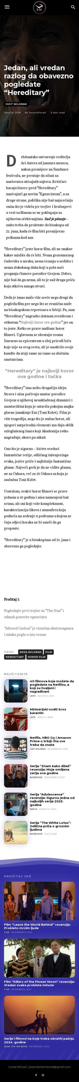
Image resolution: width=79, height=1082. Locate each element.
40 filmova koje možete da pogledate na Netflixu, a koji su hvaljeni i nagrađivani (52, 686)
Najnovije (36, 777)
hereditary (15, 657)
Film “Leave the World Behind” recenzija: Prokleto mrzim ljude (37, 926)
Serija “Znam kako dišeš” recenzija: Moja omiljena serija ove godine (50, 769)
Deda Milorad (37, 112)
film (48, 652)
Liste (33, 696)
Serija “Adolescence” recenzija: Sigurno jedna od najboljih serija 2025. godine (52, 799)
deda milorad (30, 652)
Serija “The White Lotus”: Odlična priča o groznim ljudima (50, 826)
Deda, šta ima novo (15, 1046)
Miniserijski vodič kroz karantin (48, 711)
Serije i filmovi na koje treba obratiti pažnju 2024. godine (39, 1040)
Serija (33, 809)
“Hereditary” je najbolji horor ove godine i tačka (39, 373)
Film (6, 932)
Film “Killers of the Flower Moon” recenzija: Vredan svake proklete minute (39, 983)
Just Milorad (16, 104)
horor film (37, 657)
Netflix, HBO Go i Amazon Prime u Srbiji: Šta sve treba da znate (50, 741)
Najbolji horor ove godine (40, 322)
